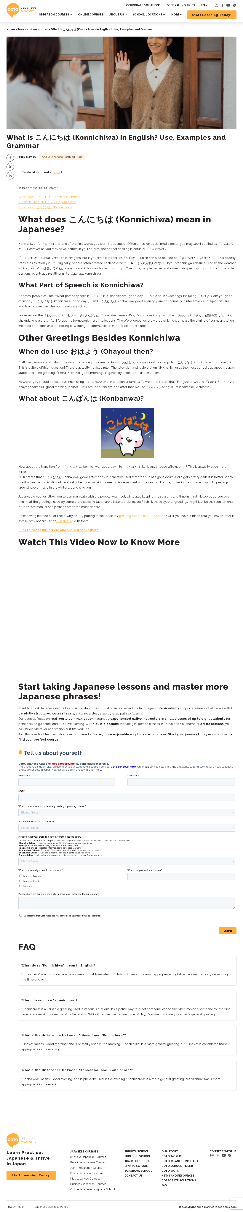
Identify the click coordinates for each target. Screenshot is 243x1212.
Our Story (170, 1151)
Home (11, 29)
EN (203, 5)
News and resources (33, 29)
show (57, 172)
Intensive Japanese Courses (88, 1156)
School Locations (147, 14)
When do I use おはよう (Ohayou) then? (47, 202)
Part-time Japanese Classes (88, 1162)
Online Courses (90, 14)
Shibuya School (136, 1151)
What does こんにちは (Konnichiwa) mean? (49, 197)
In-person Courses (54, 14)
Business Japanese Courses (88, 1184)
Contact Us (133, 1175)
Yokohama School (138, 1170)
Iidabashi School (137, 1161)
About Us (116, 14)
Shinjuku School (137, 1156)
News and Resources (178, 1175)
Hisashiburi (64, 521)
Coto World (171, 1156)
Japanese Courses (84, 1151)
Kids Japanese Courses (85, 1178)
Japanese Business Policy (51, 1206)
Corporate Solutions (143, 5)
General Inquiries (181, 5)
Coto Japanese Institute (181, 1161)
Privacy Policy (16, 1206)
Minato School (136, 1165)
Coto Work (170, 1170)
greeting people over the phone (142, 516)
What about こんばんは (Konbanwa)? (45, 207)
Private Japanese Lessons (86, 1173)
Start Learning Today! (212, 15)
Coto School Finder (177, 1165)
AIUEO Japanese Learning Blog (62, 156)
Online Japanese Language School (92, 1189)
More (175, 14)
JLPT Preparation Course (86, 1167)
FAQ (164, 1185)
